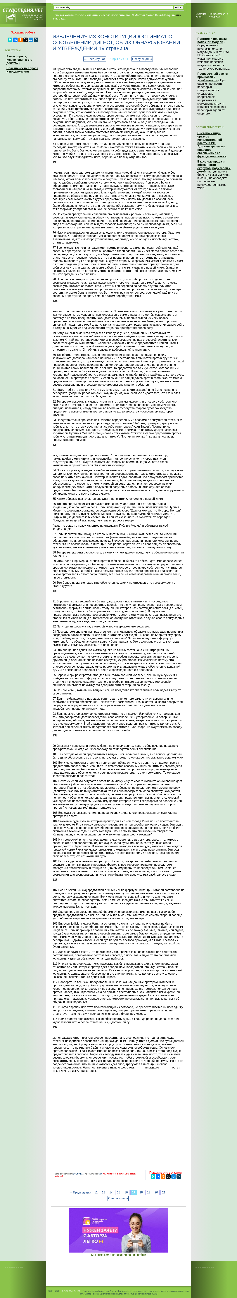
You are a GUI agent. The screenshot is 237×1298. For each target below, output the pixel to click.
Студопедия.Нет (71, 1290)
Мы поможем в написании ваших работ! (118, 1254)
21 (163, 1192)
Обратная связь (201, 15)
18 (141, 1192)
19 (148, 1192)
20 (156, 1192)
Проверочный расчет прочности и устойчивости (213, 77)
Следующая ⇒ (142, 59)
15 (118, 1192)
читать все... (59, 18)
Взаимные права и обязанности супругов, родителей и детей (214, 166)
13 (103, 1192)
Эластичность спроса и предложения (22, 70)
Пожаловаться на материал (218, 15)
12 (96, 1192)
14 (111, 1192)
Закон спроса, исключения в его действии (19, 60)
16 (126, 1192)
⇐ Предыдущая (94, 59)
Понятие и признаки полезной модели (212, 40)
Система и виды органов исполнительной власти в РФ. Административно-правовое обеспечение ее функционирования (211, 145)
